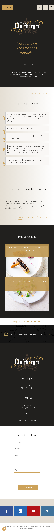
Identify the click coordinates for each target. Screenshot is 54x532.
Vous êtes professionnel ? (51, 7)
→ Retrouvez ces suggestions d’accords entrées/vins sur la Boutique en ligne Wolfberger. (26, 218)
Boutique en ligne (45, 7)
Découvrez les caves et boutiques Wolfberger (27, 334)
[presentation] (28, 478)
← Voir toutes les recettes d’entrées (37, 93)
